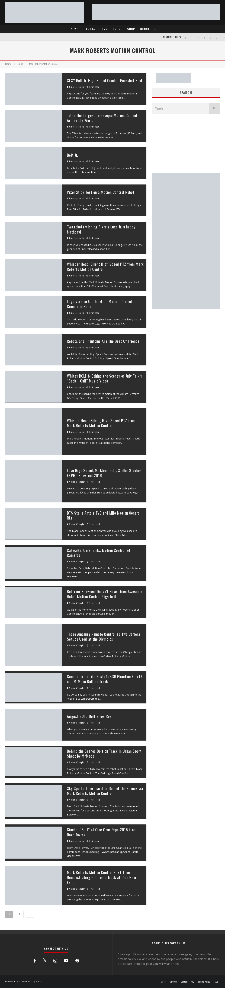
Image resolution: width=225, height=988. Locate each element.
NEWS (75, 29)
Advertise (173, 982)
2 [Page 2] (19, 914)
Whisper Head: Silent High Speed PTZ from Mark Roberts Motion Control (105, 266)
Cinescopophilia (75, 86)
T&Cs (215, 982)
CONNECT (146, 29)
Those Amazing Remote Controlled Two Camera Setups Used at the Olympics (103, 636)
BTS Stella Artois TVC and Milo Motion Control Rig (104, 515)
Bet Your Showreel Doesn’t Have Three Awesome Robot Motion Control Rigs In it (104, 594)
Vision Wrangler (76, 481)
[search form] (180, 108)
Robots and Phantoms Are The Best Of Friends (103, 341)
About (163, 982)
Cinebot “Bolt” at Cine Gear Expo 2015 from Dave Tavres (101, 832)
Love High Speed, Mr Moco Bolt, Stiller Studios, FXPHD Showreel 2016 (104, 472)
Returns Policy (204, 982)
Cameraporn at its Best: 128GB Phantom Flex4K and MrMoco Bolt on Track (104, 679)
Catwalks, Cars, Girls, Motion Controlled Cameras (98, 552)
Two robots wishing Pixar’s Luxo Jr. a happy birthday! (101, 229)
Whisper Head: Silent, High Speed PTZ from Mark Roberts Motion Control (101, 423)
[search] (214, 108)
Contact (184, 982)
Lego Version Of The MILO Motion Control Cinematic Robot (99, 303)
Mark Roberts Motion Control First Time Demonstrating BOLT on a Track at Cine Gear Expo (102, 877)
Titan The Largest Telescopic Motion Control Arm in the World (102, 117)
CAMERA (89, 29)
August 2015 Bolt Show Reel (89, 716)
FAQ (192, 982)
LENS (104, 29)
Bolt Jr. (72, 155)
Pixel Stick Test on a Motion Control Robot (100, 192)
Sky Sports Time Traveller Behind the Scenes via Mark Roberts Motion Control (105, 790)
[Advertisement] (186, 143)
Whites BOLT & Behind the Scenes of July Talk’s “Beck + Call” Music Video (104, 378)
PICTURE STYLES (172, 37)
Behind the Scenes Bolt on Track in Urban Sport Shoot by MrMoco (104, 753)
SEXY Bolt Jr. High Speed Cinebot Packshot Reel (104, 80)
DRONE (117, 29)
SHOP (131, 29)
